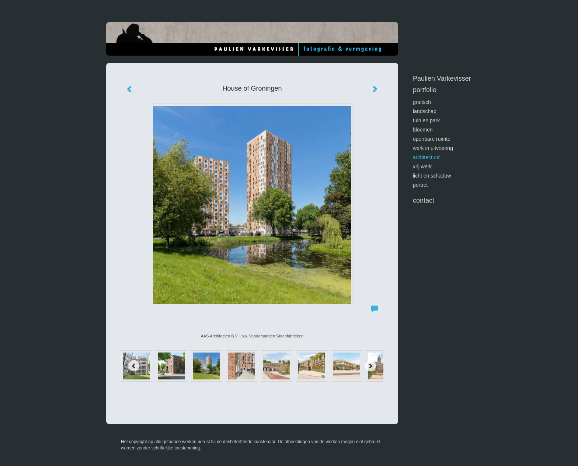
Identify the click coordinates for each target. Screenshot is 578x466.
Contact (423, 200)
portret (420, 185)
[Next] (370, 365)
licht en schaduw (432, 176)
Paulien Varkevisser (442, 78)
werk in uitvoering (433, 148)
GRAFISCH (422, 102)
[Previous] (133, 365)
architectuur (426, 157)
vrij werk (422, 166)
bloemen (423, 130)
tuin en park (426, 120)
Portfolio (424, 90)
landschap (424, 111)
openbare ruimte (431, 139)
